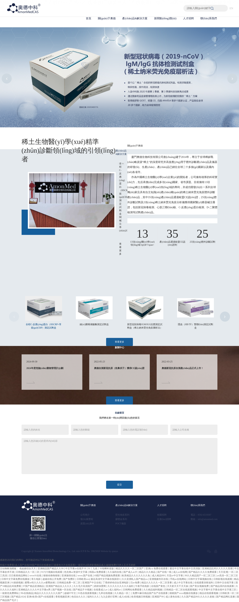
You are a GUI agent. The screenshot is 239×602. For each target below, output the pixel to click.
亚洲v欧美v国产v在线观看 (40, 596)
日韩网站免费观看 (132, 589)
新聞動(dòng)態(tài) (165, 18)
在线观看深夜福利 (204, 582)
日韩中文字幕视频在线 (200, 579)
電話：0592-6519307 (201, 515)
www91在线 (35, 575)
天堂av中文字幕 (175, 575)
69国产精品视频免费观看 (107, 575)
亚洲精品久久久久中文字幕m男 (34, 589)
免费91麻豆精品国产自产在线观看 (150, 593)
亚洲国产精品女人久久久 (59, 586)
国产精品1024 (18, 596)
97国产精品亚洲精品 (34, 586)
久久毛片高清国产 (83, 586)
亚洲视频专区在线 (159, 579)
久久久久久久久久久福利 (121, 586)
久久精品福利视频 (153, 589)
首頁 (88, 18)
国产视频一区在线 (62, 589)
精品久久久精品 (147, 572)
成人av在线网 (180, 572)
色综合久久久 (78, 596)
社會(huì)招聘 (164, 519)
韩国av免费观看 (97, 572)
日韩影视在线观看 (223, 579)
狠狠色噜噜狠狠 (51, 575)
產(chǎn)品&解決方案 (134, 18)
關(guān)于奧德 (107, 18)
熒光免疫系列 (122, 515)
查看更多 (119, 342)
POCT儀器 (120, 523)
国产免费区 (69, 579)
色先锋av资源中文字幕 (76, 572)
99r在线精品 (27, 593)
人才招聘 (188, 18)
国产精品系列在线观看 (223, 586)
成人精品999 (159, 575)
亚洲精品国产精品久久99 (51, 568)
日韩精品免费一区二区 (69, 582)
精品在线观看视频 (209, 593)
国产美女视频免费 (199, 586)
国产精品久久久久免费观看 (202, 572)
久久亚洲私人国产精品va (135, 579)
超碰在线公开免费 (52, 579)
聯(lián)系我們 (208, 18)
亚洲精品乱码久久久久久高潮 (217, 568)
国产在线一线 (164, 572)
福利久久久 (93, 596)
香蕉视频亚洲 (62, 596)
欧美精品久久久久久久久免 (136, 575)
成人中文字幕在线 (183, 582)
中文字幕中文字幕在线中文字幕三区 (218, 589)
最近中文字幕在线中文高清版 (185, 568)
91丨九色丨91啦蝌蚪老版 (101, 568)
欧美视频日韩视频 (141, 596)
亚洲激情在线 (69, 575)
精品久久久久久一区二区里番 (157, 582)
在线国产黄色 (158, 586)
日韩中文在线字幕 (224, 582)
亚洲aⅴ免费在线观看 (157, 568)
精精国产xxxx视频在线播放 (184, 593)
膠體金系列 (121, 519)
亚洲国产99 (158, 596)
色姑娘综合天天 (27, 568)
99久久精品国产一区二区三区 (200, 575)
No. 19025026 (93, 551)
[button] (7, 78)
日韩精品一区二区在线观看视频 (180, 589)
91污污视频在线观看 (52, 572)
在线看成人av (101, 589)
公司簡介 (85, 515)
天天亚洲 (223, 572)
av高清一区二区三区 (227, 575)
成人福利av (115, 589)
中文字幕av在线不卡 (76, 568)
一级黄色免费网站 (9, 593)
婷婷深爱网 (100, 586)
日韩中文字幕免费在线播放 (15, 579)
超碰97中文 (70, 593)
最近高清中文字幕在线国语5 (106, 579)
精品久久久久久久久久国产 (48, 593)
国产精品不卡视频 (82, 589)
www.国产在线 (85, 575)
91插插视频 (17, 582)
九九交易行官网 (109, 596)
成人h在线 (124, 596)
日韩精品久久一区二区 (28, 572)
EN (231, 8)
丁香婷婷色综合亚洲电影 (116, 582)
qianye (115, 551)
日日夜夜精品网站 (18, 575)
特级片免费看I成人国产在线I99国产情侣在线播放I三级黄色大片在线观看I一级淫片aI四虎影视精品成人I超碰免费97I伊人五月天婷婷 (67, 565)
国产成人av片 (130, 572)
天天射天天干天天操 (178, 586)
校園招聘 (162, 515)
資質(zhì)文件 (87, 523)
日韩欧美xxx (83, 579)
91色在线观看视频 (87, 593)
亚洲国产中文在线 (92, 582)
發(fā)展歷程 (86, 519)
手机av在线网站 (178, 579)
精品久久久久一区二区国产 (130, 568)
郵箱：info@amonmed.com (204, 519)
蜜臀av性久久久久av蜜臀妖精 (40, 582)
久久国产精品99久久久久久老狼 (198, 596)
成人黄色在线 (173, 596)
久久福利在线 (114, 572)
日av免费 (135, 582)
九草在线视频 (105, 593)
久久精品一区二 (122, 593)
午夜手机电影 (142, 586)
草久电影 (36, 579)
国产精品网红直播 (225, 596)
